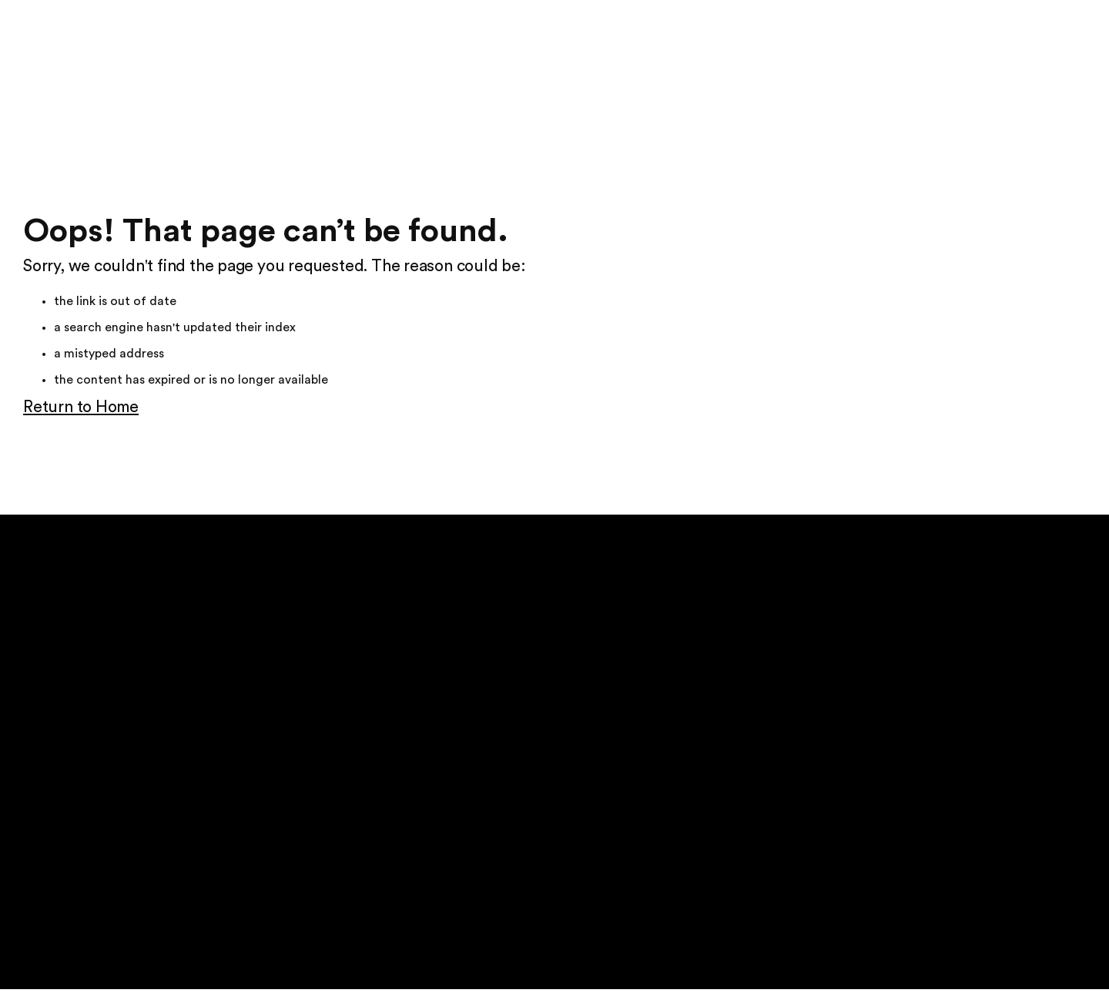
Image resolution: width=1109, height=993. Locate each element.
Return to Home (81, 407)
